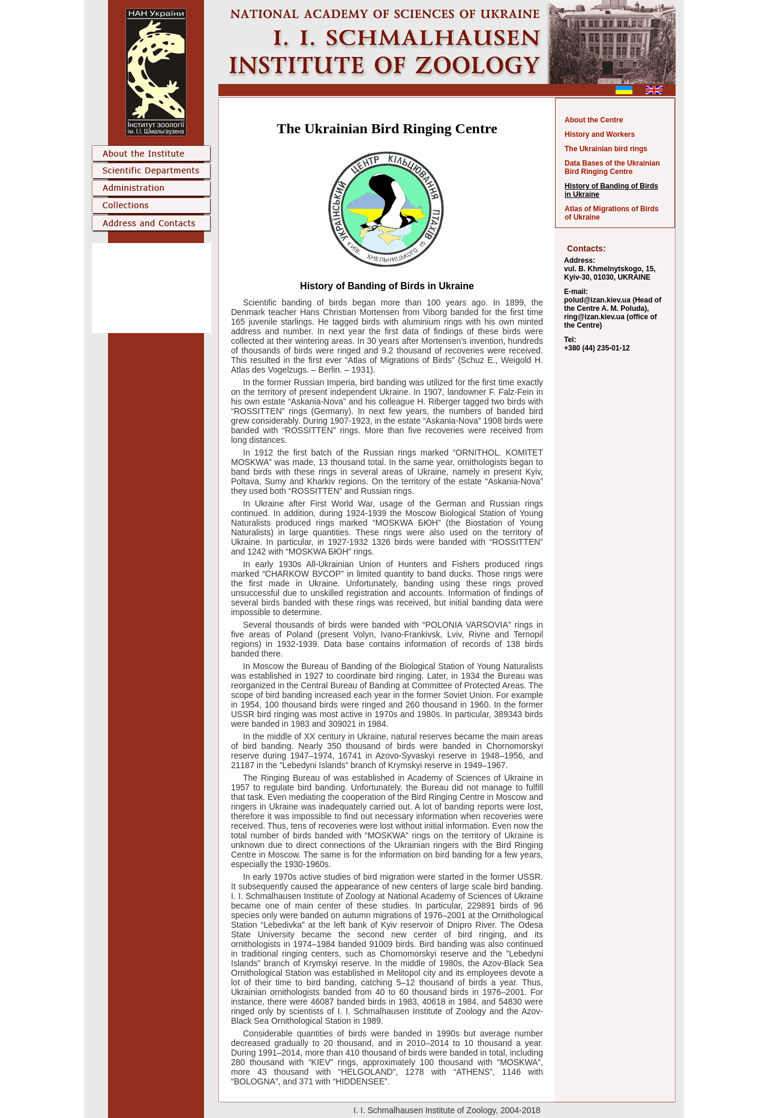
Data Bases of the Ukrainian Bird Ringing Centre (612, 167)
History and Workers (600, 134)
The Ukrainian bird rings (606, 149)
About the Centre (594, 120)
